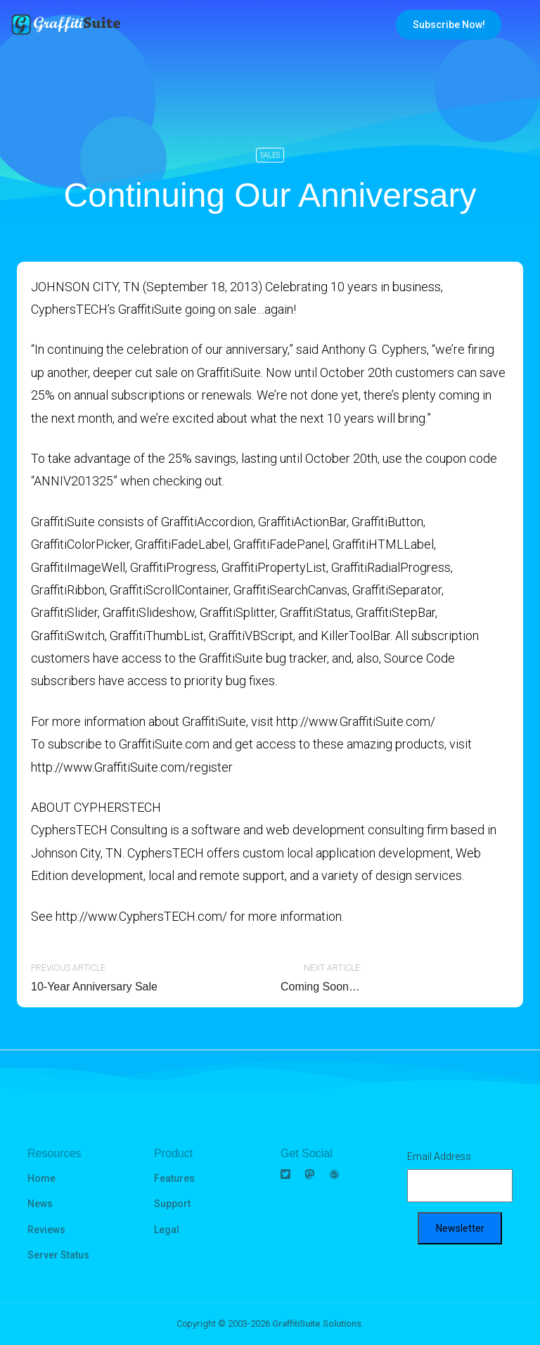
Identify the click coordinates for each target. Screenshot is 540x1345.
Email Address (439, 1156)
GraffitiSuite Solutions (316, 1323)
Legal (166, 1229)
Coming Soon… (320, 987)
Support (172, 1203)
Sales (270, 155)
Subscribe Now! (449, 24)
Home (41, 1178)
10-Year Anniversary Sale (94, 987)
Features (174, 1178)
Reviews (46, 1229)
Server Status (58, 1255)
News (40, 1203)
